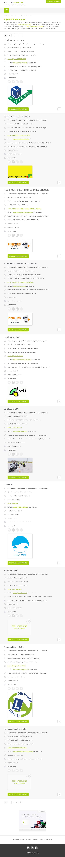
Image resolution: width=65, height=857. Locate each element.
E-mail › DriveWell (13, 503)
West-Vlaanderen (13, 197)
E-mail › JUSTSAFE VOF (15, 427)
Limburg (10, 416)
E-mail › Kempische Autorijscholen (17, 747)
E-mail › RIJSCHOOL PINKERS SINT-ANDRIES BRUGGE (24, 208)
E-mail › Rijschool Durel (14, 589)
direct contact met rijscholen (35, 26)
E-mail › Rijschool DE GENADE (17, 59)
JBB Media (30, 852)
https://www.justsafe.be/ (20, 431)
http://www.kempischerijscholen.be (23, 751)
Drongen (21, 654)
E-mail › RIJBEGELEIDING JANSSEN (19, 135)
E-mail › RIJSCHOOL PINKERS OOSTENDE (21, 282)
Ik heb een (53, 1)
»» (20, 35)
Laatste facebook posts (15, 154)
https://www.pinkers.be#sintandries (23, 212)
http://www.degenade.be (20, 62)
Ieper (20, 344)
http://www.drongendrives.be (21, 669)
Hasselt (16, 416)
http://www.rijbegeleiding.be (21, 139)
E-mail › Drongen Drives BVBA (16, 666)
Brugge (21, 197)
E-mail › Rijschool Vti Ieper (15, 356)
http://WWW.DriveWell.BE (20, 507)
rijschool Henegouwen (24, 24)
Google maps (26, 47)
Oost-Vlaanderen (12, 492)
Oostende (22, 271)
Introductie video (29, 522)
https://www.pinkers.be (19, 286)
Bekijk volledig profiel (18, 109)
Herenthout (18, 736)
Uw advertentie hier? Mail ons (32, 830)
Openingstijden (13, 74)
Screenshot (32, 62)
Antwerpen (11, 47)
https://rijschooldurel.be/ (20, 593)
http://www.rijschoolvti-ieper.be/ (22, 359)
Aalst (20, 492)
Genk (15, 578)
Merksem (18, 47)
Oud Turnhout (19, 124)
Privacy (36, 852)
